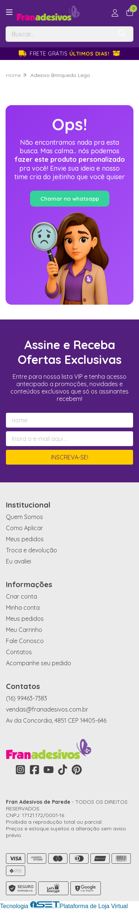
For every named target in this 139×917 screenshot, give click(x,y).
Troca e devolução (31, 550)
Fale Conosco (25, 641)
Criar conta (21, 596)
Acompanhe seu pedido (38, 663)
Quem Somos (24, 517)
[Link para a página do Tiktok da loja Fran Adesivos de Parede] (62, 769)
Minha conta (23, 607)
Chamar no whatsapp (69, 198)
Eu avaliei (18, 561)
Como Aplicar (24, 528)
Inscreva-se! (69, 457)
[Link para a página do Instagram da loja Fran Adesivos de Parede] (20, 769)
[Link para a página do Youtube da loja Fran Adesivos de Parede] (48, 769)
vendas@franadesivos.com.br (47, 709)
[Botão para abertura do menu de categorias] (9, 12)
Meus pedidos (25, 539)
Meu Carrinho (24, 629)
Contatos (19, 652)
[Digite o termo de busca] (59, 34)
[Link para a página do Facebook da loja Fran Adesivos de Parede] (34, 769)
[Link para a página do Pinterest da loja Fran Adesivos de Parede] (77, 769)
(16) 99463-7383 (26, 698)
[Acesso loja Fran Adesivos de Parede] (115, 13)
